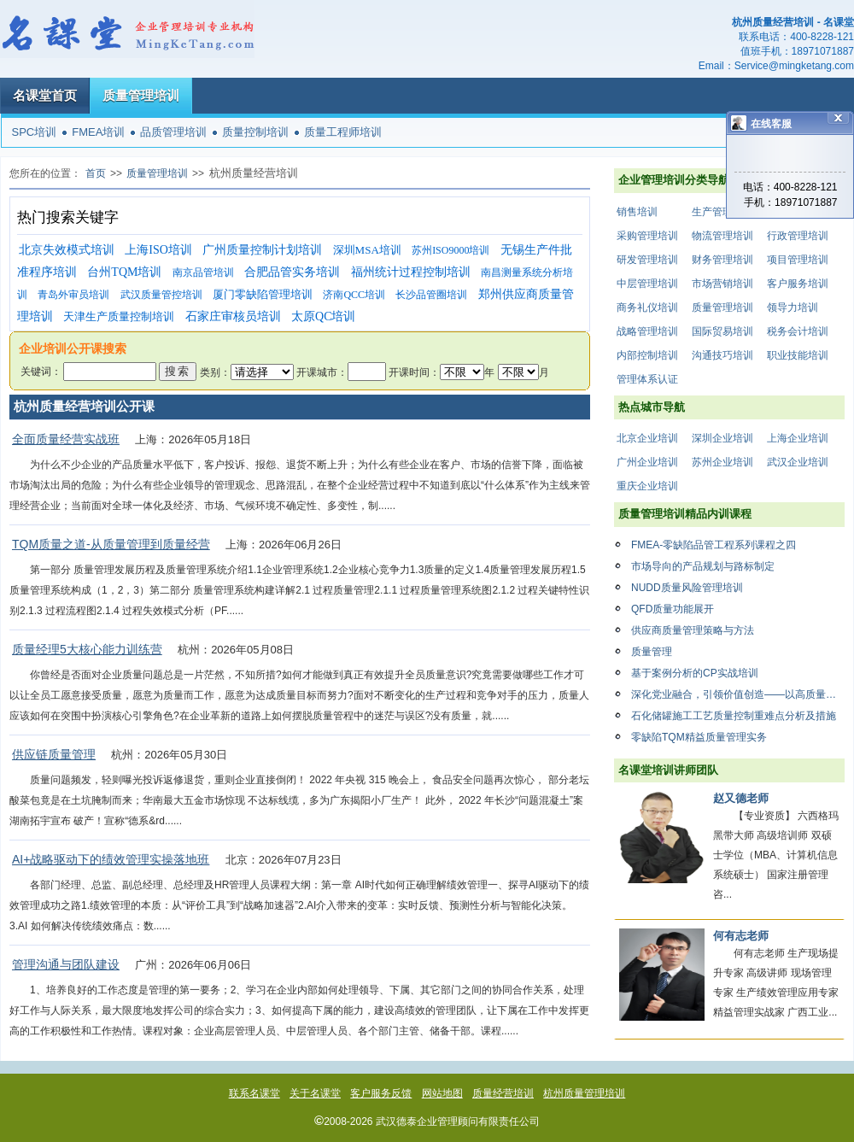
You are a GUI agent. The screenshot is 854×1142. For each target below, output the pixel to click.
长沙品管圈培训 (431, 295)
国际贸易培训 (722, 331)
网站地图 (442, 1093)
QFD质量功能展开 (672, 609)
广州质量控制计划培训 (262, 249)
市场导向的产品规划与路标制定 (703, 566)
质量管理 (651, 652)
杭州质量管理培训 (584, 1093)
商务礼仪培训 (647, 307)
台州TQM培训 (124, 272)
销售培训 (637, 212)
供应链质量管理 (54, 754)
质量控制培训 (255, 132)
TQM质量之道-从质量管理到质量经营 (111, 544)
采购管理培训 (647, 236)
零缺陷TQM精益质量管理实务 (699, 737)
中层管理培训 (647, 284)
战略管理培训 (647, 331)
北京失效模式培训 (66, 249)
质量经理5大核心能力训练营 (87, 649)
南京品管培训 (203, 272)
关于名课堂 (315, 1093)
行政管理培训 (797, 236)
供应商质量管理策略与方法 (692, 630)
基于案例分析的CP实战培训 (694, 673)
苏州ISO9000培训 (450, 250)
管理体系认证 (647, 379)
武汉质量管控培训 (161, 295)
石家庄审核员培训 (233, 316)
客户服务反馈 (381, 1093)
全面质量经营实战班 (66, 439)
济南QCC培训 (354, 295)
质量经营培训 (503, 1093)
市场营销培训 (722, 284)
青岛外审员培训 (73, 295)
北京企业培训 (647, 438)
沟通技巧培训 (722, 355)
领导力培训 (792, 307)
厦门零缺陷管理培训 (263, 294)
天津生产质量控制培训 (118, 316)
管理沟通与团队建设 (66, 964)
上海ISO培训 (158, 249)
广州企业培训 (647, 462)
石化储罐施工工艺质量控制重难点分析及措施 (733, 716)
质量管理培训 (140, 95)
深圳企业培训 (722, 438)
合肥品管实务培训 (292, 272)
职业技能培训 (797, 355)
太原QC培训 (323, 316)
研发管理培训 (647, 260)
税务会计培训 (797, 331)
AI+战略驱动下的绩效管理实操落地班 (110, 859)
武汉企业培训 (797, 462)
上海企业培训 (797, 438)
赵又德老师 (741, 798)
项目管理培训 (797, 260)
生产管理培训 (722, 212)
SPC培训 (34, 132)
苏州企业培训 (722, 462)
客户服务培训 (797, 284)
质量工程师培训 (343, 132)
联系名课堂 (254, 1093)
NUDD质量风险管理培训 (687, 588)
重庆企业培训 (647, 486)
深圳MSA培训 (367, 249)
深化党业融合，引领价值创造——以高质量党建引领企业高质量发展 (738, 694)
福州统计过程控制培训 (411, 272)
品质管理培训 (173, 132)
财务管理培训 (722, 260)
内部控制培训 (647, 355)
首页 (95, 173)
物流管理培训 (722, 236)
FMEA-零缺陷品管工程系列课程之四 (713, 545)
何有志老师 (741, 935)
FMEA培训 (98, 132)
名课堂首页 (45, 95)
